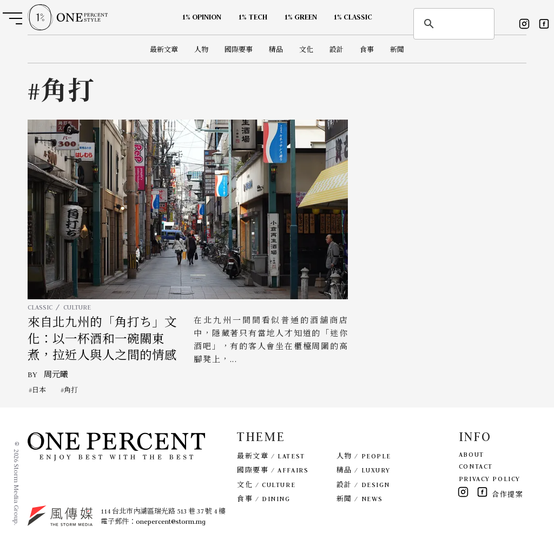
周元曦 (56, 374)
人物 (201, 49)
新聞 (397, 49)
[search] (452, 23)
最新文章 (164, 49)
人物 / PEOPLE (364, 456)
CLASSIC (40, 307)
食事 (367, 49)
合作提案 (507, 494)
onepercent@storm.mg (171, 521)
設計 (336, 49)
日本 (39, 390)
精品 (276, 49)
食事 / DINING (263, 499)
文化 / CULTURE (266, 485)
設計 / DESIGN (363, 485)
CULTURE (77, 307)
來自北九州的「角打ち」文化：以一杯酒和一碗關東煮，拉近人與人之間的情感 (102, 339)
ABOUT (471, 454)
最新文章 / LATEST (271, 456)
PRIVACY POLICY (489, 479)
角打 (71, 390)
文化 (306, 49)
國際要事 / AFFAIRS (272, 470)
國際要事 (239, 49)
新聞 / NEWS (360, 499)
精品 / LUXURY (364, 470)
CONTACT (476, 466)
